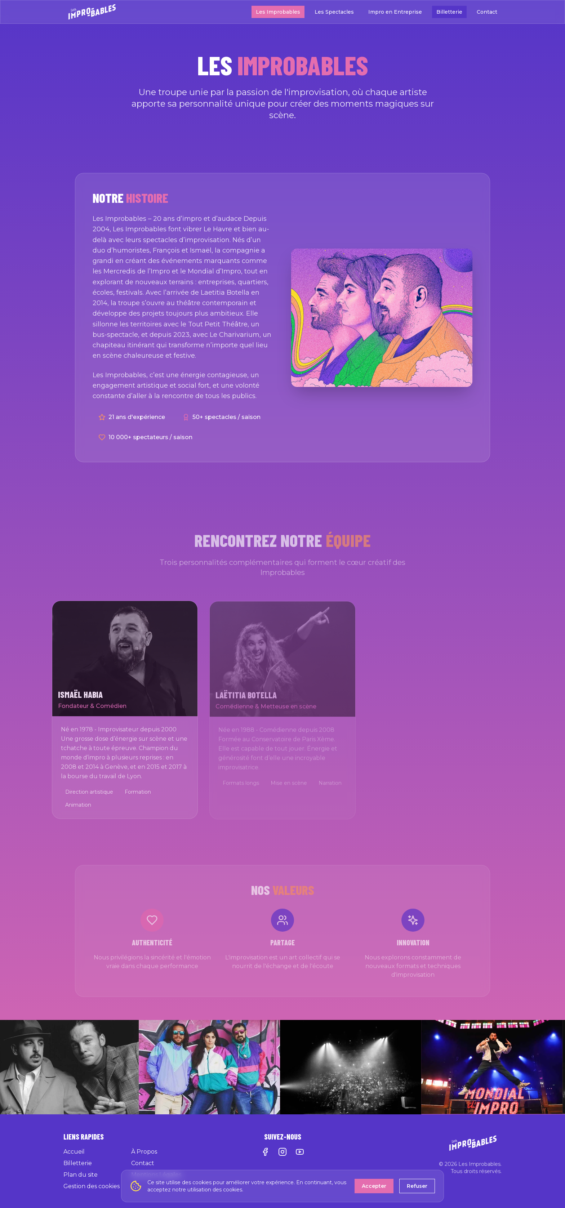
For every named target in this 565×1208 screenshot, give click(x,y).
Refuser (417, 1186)
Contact (487, 12)
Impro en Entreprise (395, 12)
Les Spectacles (334, 12)
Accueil (74, 1151)
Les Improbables (278, 12)
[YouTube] (299, 1151)
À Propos (144, 1151)
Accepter (374, 1186)
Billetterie (449, 12)
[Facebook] (265, 1151)
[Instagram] (282, 1151)
